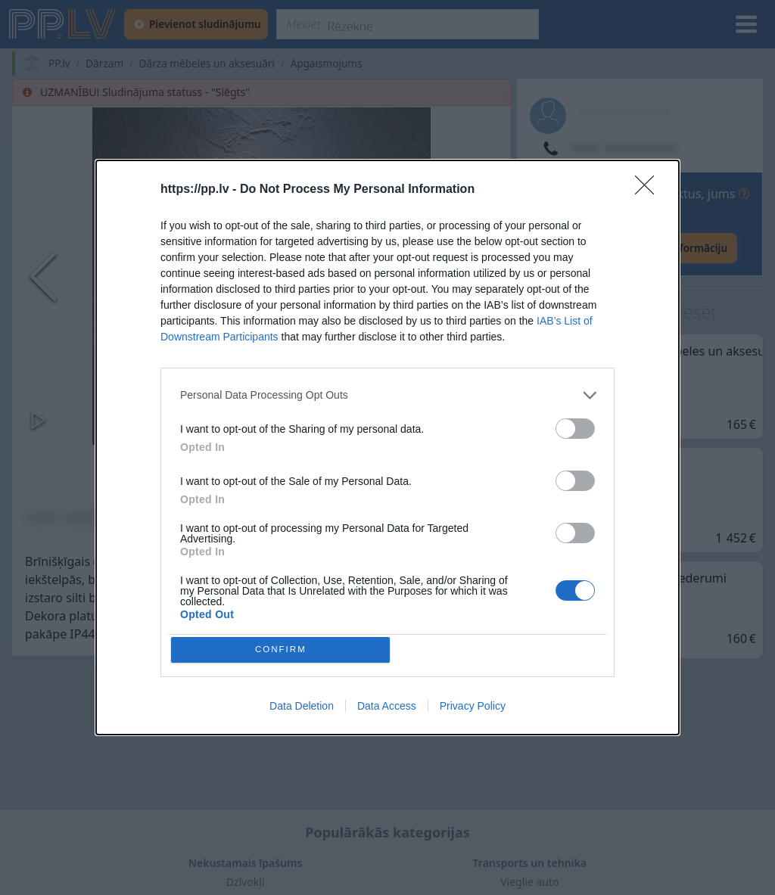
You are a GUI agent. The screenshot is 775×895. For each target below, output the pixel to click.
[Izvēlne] (746, 24)
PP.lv (59, 63)
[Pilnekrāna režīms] (484, 420)
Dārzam (104, 63)
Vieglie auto (529, 882)
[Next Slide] (480, 276)
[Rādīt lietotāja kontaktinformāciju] (633, 248)
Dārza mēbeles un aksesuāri (207, 63)
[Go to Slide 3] (326, 473)
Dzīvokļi (245, 882)
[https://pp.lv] (63, 24)
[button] (261, 276)
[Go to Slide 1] (196, 473)
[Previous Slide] (43, 276)
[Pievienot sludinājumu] (196, 24)
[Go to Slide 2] (261, 473)
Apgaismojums (326, 63)
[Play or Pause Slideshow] (38, 420)
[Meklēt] (407, 24)
